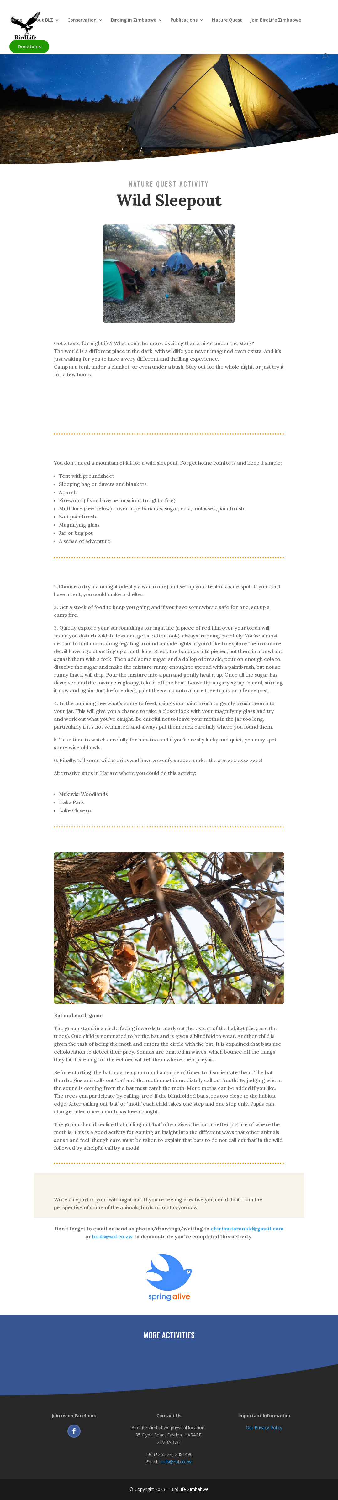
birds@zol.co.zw (175, 1462)
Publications (184, 20)
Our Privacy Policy (264, 1427)
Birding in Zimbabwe (133, 20)
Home (15, 20)
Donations (29, 46)
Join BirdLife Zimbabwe (275, 20)
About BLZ (41, 20)
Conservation (82, 20)
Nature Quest (227, 20)
